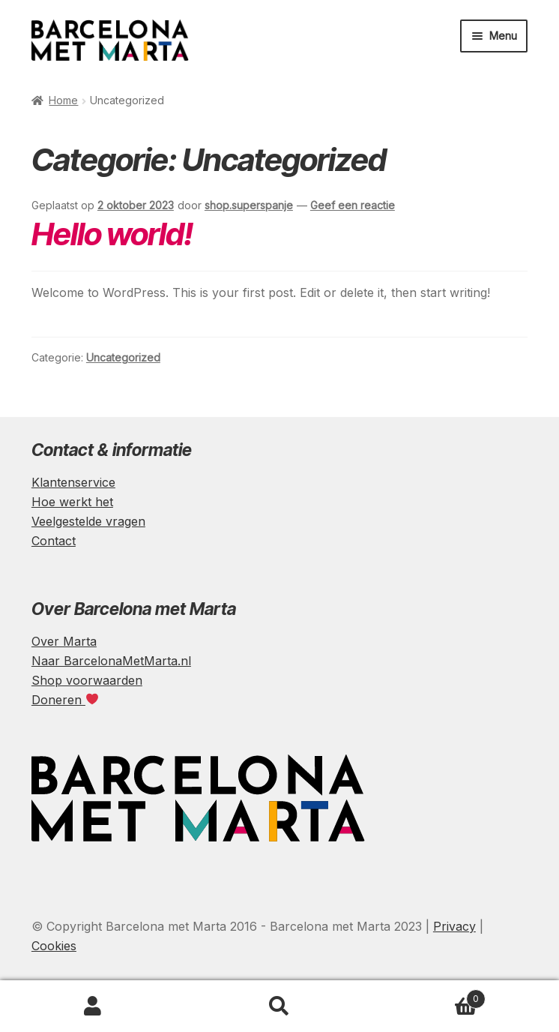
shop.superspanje (249, 205)
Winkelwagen (428, 995)
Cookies (53, 945)
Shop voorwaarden (86, 680)
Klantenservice (73, 482)
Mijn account (93, 1006)
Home (63, 100)
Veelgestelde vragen (88, 521)
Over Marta (64, 641)
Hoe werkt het (72, 501)
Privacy (454, 926)
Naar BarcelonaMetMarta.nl (111, 660)
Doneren (64, 699)
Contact (53, 540)
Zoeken (280, 1006)
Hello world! (112, 233)
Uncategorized (123, 357)
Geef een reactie (352, 205)
